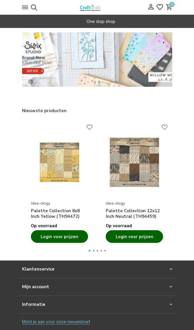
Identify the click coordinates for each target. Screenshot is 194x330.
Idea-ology (40, 203)
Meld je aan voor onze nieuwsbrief (56, 321)
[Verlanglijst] (160, 7)
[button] (95, 82)
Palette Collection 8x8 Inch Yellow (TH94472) (55, 214)
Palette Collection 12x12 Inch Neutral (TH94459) (133, 214)
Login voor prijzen (59, 236)
